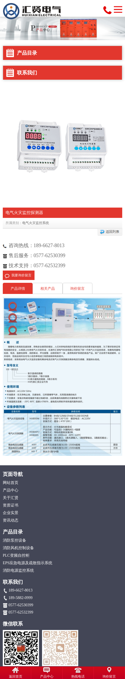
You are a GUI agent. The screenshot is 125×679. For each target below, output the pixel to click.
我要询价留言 (21, 275)
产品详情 (18, 288)
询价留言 (77, 288)
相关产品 (47, 288)
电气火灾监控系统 (35, 223)
